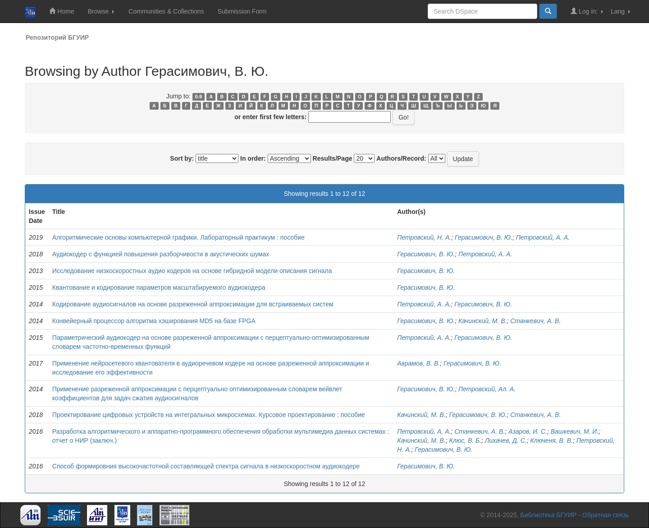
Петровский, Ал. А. (487, 389)
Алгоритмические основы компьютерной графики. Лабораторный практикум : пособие (178, 237)
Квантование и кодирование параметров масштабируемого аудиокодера (158, 287)
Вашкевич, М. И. (575, 431)
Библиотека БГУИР (548, 515)
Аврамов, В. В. (418, 363)
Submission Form (242, 11)
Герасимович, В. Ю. (483, 237)
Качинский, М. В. (482, 320)
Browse (101, 11)
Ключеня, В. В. (551, 440)
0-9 (198, 96)
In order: (253, 158)
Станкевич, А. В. (535, 320)
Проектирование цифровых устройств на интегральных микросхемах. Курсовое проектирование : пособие (208, 414)
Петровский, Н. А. (424, 237)
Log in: (587, 11)
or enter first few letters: (270, 116)
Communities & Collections (166, 11)
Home (61, 11)
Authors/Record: (401, 158)
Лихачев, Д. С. (506, 440)
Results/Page (332, 158)
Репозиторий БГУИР (57, 37)
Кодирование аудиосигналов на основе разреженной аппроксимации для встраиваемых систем (193, 304)
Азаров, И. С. (527, 431)
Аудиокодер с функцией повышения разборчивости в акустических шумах (160, 254)
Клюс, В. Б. (465, 440)
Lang (620, 11)
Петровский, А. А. (543, 237)
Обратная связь (605, 515)
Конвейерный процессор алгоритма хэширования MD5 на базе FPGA (154, 320)
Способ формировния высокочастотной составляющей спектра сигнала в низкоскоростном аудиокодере (206, 466)
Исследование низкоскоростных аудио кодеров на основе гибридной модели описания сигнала (192, 270)
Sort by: (182, 158)
